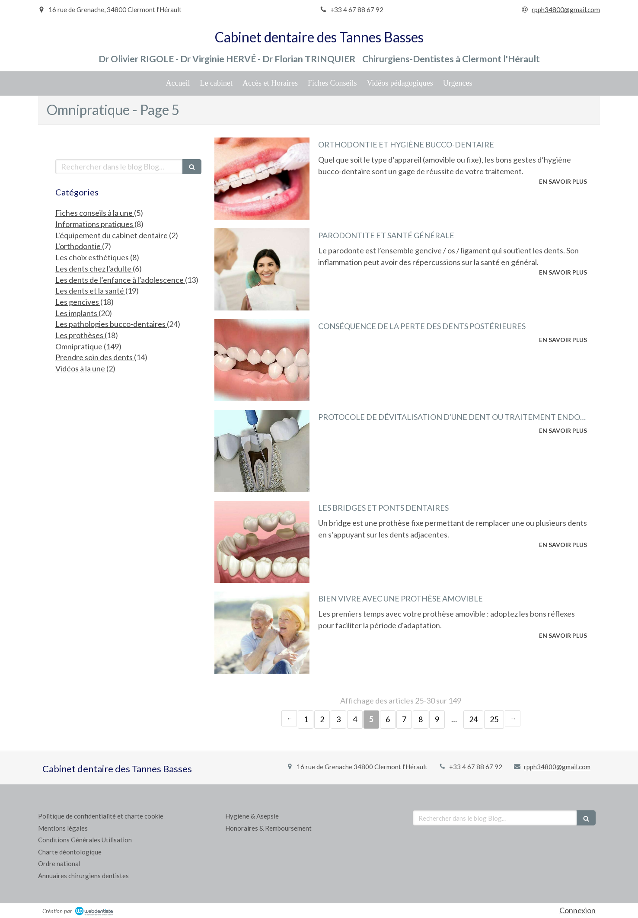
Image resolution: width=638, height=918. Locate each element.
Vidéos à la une (80, 368)
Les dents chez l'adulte (94, 268)
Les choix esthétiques (92, 257)
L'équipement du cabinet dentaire (112, 235)
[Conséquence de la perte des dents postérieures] (261, 360)
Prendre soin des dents (94, 357)
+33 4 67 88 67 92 (475, 767)
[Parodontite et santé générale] (261, 269)
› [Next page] (512, 718)
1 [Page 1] (305, 719)
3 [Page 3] (338, 719)
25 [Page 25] (494, 719)
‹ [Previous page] (289, 718)
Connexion (577, 910)
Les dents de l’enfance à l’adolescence (120, 280)
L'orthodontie (78, 246)
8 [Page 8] (420, 719)
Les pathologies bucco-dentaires (111, 324)
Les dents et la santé (90, 290)
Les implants (77, 313)
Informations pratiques (94, 224)
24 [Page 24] (473, 719)
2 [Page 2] (322, 719)
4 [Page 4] (355, 719)
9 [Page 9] (437, 719)
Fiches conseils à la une (94, 213)
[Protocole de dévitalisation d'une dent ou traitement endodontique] (261, 451)
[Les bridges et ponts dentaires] (261, 542)
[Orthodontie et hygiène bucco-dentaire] (261, 179)
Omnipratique (79, 346)
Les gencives (77, 302)
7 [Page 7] (404, 719)
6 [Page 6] (388, 719)
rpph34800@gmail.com (557, 767)
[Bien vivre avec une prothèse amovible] (261, 633)
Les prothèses (80, 335)
